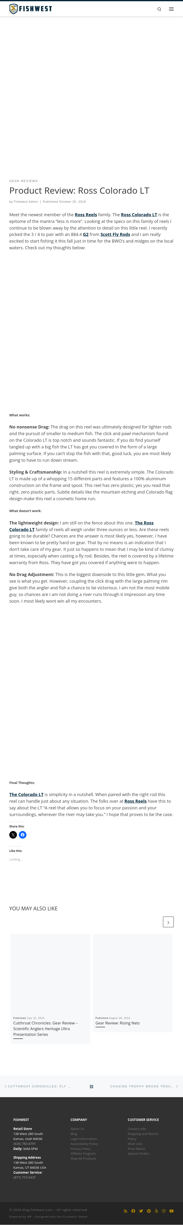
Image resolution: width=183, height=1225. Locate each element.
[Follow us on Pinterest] (149, 1211)
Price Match (136, 1149)
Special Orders (138, 1154)
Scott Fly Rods (115, 234)
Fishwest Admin (26, 202)
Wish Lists (135, 1144)
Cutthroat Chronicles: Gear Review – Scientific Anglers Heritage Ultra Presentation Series (45, 1028)
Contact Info (137, 1129)
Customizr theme (75, 1216)
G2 (85, 234)
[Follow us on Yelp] (156, 1211)
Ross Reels (86, 214)
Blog (74, 1134)
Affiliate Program (83, 1154)
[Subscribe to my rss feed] (125, 1211)
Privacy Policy (81, 1149)
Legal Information (84, 1139)
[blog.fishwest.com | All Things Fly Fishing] (30, 8)
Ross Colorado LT (139, 214)
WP (29, 1216)
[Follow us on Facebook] (133, 1211)
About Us (77, 1129)
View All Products (83, 1159)
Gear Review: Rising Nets (118, 1023)
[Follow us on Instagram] (163, 1211)
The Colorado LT (26, 794)
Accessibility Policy (84, 1144)
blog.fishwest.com (37, 1210)
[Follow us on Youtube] (171, 1211)
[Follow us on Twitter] (141, 1211)
